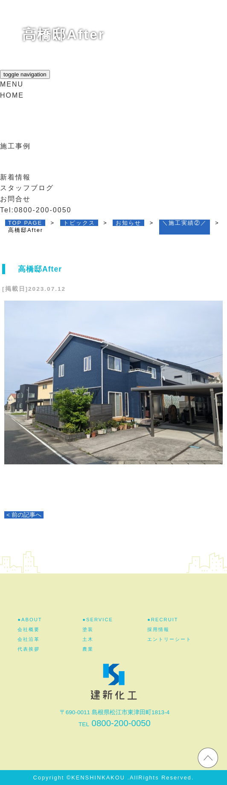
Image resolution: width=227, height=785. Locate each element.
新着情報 (15, 177)
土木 (87, 639)
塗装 (87, 629)
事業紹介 (21, 130)
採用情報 (21, 161)
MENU (11, 84)
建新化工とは (29, 110)
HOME (12, 95)
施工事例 (15, 146)
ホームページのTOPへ (207, 757)
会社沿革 (28, 639)
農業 (87, 649)
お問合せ (15, 199)
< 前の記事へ (23, 515)
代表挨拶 (28, 649)
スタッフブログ (27, 187)
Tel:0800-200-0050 (35, 210)
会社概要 (28, 629)
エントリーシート (169, 639)
